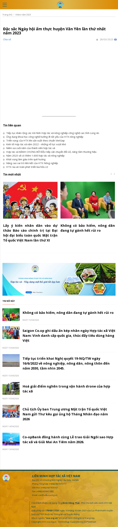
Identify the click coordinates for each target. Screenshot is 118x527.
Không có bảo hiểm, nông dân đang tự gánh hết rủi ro (68, 312)
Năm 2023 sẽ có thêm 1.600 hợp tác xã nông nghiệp (34, 155)
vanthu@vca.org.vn (47, 495)
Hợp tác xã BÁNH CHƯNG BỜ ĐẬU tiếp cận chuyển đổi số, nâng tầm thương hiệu (49, 151)
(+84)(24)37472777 (57, 483)
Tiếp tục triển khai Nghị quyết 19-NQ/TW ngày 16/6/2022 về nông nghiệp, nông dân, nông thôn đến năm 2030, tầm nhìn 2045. (66, 363)
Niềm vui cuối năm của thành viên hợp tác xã (29, 148)
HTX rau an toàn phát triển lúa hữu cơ (25, 166)
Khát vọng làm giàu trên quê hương (24, 159)
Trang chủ (7, 14)
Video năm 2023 (23, 14)
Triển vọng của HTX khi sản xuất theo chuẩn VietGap (34, 140)
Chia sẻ (7, 39)
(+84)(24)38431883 (45, 491)
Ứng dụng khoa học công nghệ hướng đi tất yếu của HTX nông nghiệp (43, 136)
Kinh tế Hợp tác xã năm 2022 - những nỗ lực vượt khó (34, 144)
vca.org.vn (51, 521)
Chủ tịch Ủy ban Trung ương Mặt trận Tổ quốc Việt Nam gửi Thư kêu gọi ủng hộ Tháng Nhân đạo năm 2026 (65, 414)
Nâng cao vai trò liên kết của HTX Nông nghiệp (30, 163)
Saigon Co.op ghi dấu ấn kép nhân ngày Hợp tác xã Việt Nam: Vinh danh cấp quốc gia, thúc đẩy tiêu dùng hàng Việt (69, 335)
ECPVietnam (90, 521)
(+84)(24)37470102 (49, 487)
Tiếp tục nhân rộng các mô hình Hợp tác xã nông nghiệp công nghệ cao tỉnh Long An (51, 133)
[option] (30, 214)
